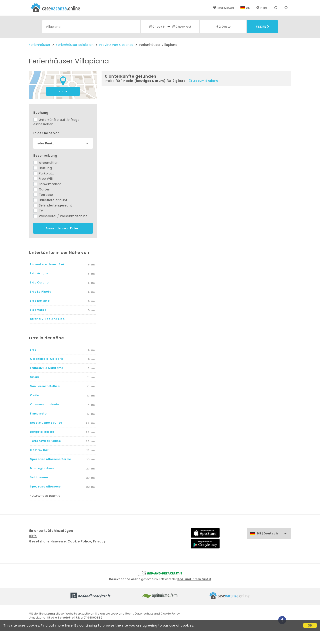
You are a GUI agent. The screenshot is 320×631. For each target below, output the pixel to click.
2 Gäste (223, 26)
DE (248, 8)
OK (310, 625)
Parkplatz (43, 173)
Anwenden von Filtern (63, 228)
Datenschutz (144, 613)
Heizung (42, 168)
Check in (157, 26)
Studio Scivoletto (60, 617)
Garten (41, 189)
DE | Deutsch (274, 533)
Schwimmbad (47, 184)
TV (38, 210)
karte (63, 91)
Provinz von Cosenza (116, 44)
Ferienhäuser (39, 44)
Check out (181, 26)
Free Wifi (43, 178)
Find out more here (57, 625)
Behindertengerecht (52, 205)
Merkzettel (223, 8)
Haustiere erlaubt (50, 200)
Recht (129, 613)
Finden (262, 26)
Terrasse (43, 194)
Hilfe (261, 8)
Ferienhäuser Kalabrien (75, 44)
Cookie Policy (170, 613)
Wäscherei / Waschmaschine (60, 216)
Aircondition (46, 162)
